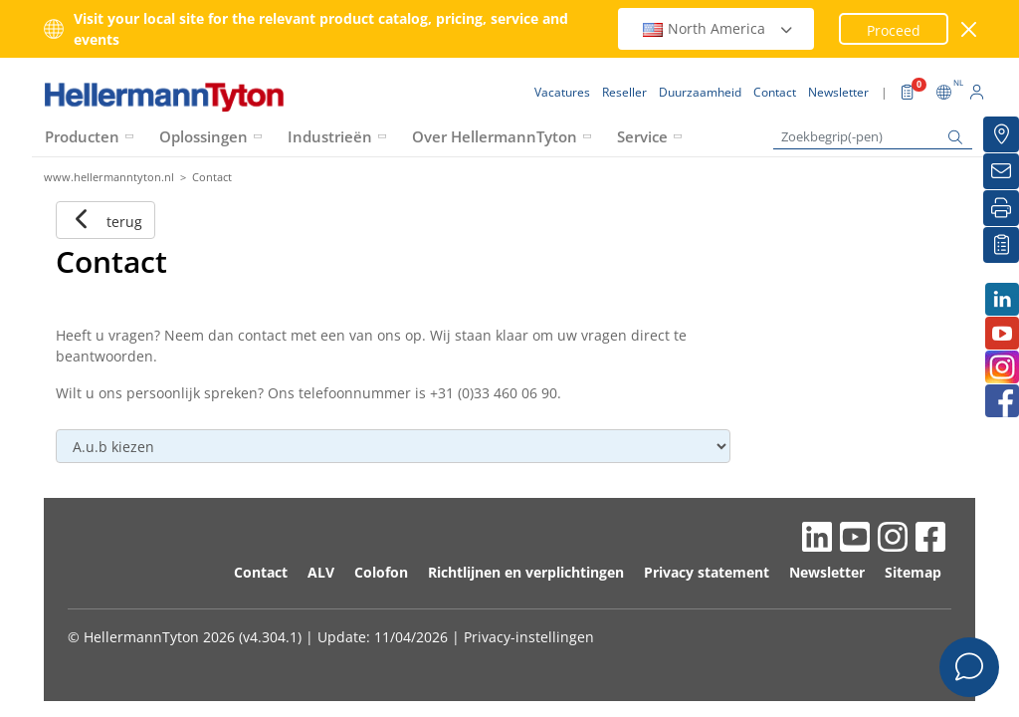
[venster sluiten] (969, 29)
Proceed (893, 30)
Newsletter (827, 572)
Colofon (381, 572)
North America (718, 28)
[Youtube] (1001, 333)
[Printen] (1001, 208)
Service (642, 136)
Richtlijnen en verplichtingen (526, 572)
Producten (82, 136)
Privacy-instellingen (529, 636)
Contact (261, 572)
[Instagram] (1001, 367)
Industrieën (330, 136)
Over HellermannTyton (494, 136)
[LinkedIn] (1001, 299)
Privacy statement (706, 572)
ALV (320, 572)
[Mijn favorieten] (1001, 245)
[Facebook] (1001, 400)
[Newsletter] (1001, 171)
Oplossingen (203, 136)
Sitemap (913, 572)
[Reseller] (1001, 134)
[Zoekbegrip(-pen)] (872, 136)
